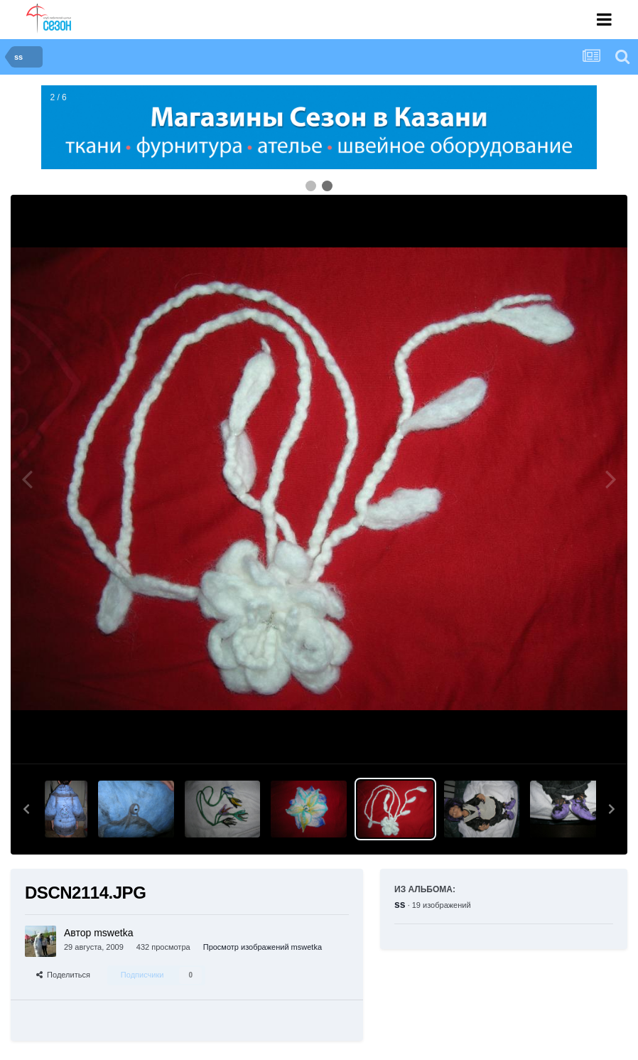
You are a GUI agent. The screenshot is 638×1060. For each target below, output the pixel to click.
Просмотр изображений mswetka (262, 947)
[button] (26, 809)
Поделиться (63, 974)
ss (400, 904)
